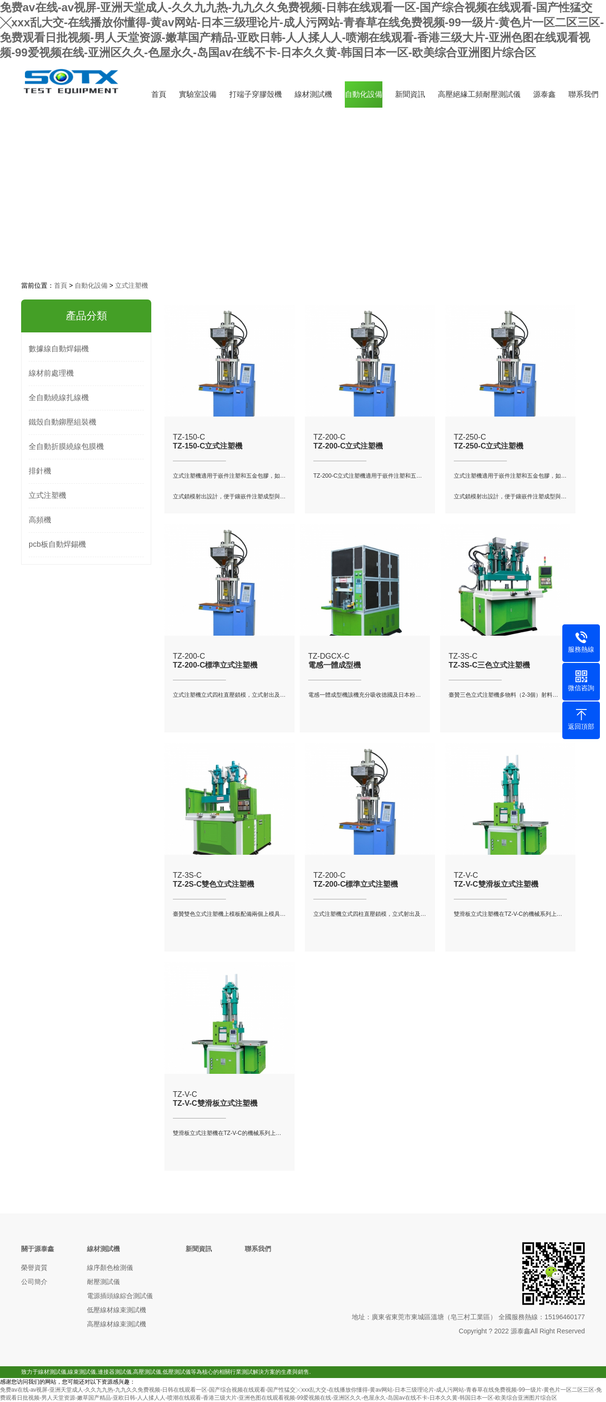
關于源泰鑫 (37, 1248)
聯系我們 (583, 94)
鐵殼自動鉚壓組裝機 (62, 422)
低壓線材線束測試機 (116, 1310)
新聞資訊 (410, 94)
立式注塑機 (131, 285)
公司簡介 (34, 1281)
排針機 (40, 471)
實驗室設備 (198, 94)
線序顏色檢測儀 (110, 1267)
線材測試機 (313, 94)
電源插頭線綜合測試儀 (120, 1296)
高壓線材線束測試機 (116, 1324)
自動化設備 (363, 94)
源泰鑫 (544, 94)
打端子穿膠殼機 (255, 94)
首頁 (158, 94)
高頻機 (40, 520)
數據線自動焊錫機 (59, 349)
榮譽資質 (34, 1267)
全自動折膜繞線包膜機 (66, 446)
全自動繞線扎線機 (59, 398)
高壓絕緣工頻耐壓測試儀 (479, 94)
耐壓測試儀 (103, 1281)
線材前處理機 (51, 373)
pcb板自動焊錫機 (57, 544)
